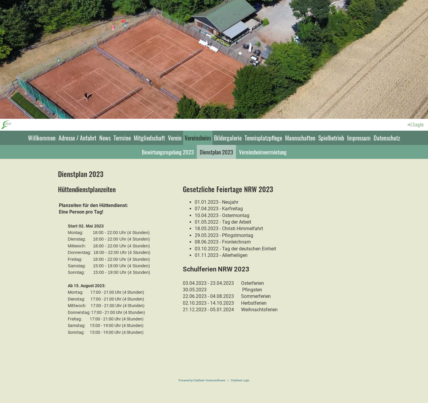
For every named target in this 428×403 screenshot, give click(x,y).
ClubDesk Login (240, 380)
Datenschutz (387, 137)
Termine (122, 137)
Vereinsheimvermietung (263, 152)
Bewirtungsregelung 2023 (168, 152)
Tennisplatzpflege (263, 137)
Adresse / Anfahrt (77, 137)
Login (415, 124)
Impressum (359, 137)
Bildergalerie (228, 137)
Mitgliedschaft (149, 137)
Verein (175, 137)
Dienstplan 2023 (216, 152)
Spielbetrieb (331, 137)
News (105, 137)
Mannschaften (300, 137)
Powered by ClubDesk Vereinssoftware (202, 380)
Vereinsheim (198, 137)
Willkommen (42, 137)
